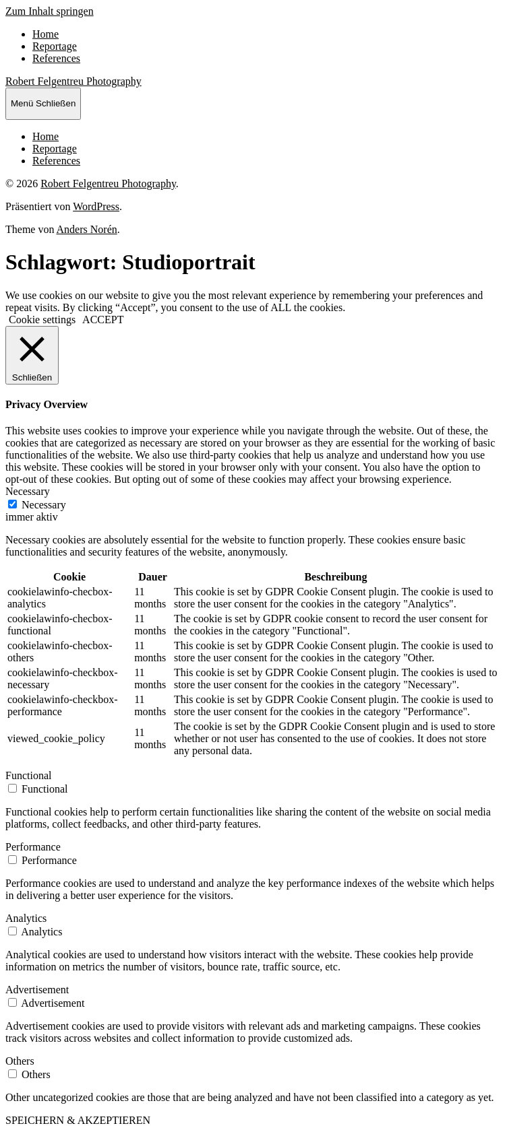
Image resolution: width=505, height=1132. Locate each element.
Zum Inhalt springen (49, 11)
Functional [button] (28, 775)
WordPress (96, 206)
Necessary (44, 504)
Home (45, 34)
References (56, 58)
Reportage (54, 46)
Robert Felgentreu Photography (73, 81)
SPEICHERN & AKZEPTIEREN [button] (77, 1120)
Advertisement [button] (37, 989)
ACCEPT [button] (102, 319)
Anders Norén (87, 229)
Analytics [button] (26, 918)
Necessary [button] (27, 491)
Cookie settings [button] (42, 319)
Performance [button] (33, 847)
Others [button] (19, 1061)
